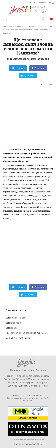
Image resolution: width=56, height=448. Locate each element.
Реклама (42, 3)
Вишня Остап (33, 26)
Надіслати (18, 68)
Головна (15, 370)
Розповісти (38, 68)
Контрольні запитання (12, 26)
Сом (44, 26)
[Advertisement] (28, 118)
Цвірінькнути (28, 75)
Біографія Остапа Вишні (17, 338)
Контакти (31, 3)
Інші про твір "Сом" (26, 333)
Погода (51, 3)
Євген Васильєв (37, 396)
